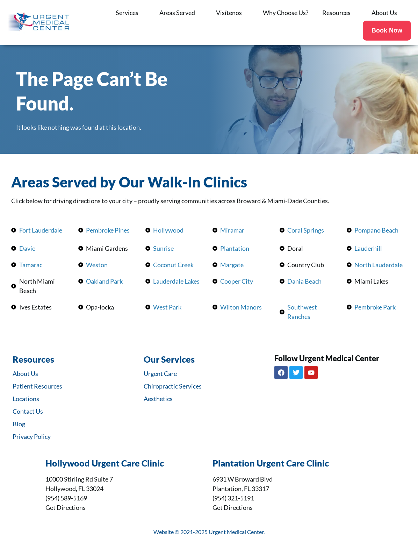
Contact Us (28, 411)
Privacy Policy (32, 436)
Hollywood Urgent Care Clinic (104, 463)
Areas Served (180, 12)
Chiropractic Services (173, 386)
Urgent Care (160, 373)
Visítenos (232, 12)
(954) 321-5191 (233, 498)
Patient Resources (37, 386)
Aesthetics (158, 399)
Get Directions (65, 507)
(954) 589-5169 (66, 498)
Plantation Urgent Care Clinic (270, 463)
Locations (26, 399)
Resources (340, 12)
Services (130, 12)
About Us (388, 12)
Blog (19, 424)
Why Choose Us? (285, 12)
